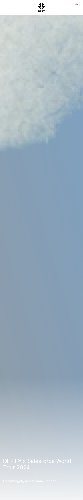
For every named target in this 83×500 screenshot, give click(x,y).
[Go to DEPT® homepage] (41, 7)
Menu (77, 4)
